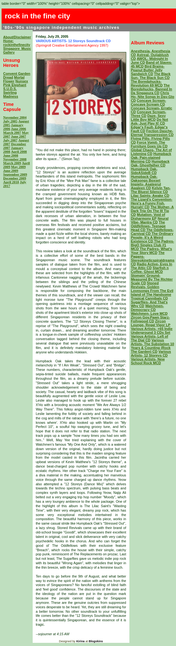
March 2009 (12, 163)
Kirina (80, 641)
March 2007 (12, 132)
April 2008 (19, 151)
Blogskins (96, 641)
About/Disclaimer (17, 37)
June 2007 (18, 136)
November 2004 (14, 117)
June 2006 (18, 129)
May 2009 (18, 167)
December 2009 (14, 178)
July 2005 (10, 121)
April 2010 (11, 182)
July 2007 (10, 140)
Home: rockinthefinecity (16, 43)
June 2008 (10, 155)
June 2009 (10, 170)
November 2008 (14, 159)
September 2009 (15, 174)
